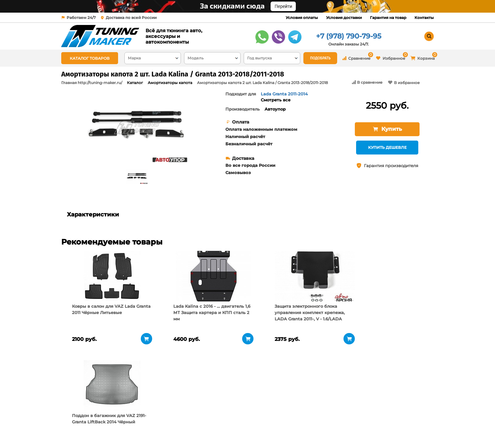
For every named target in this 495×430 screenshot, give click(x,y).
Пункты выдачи (144, 404)
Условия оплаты (302, 17)
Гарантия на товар (388, 17)
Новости (137, 412)
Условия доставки (344, 17)
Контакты (424, 17)
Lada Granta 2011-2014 (284, 93)
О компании (141, 396)
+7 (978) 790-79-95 (348, 36)
